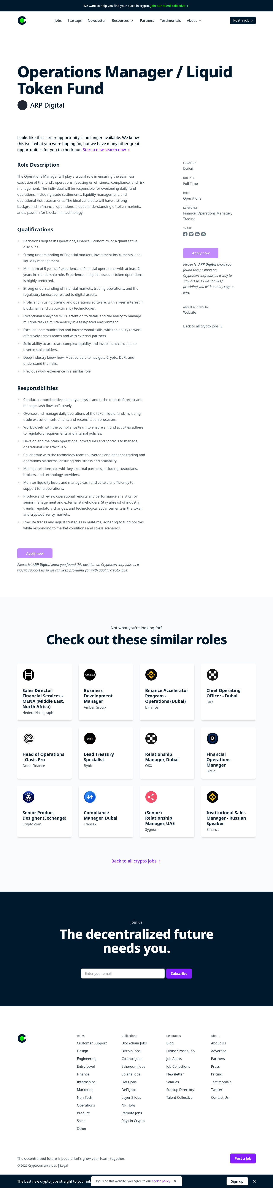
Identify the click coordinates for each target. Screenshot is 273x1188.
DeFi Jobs (129, 1089)
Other (81, 1128)
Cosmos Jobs (132, 1058)
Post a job (243, 20)
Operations (192, 198)
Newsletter (97, 20)
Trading (189, 218)
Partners (147, 20)
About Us (218, 1043)
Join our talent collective (170, 6)
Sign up (237, 1181)
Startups (75, 20)
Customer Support (92, 1043)
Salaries (172, 1082)
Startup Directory (180, 1089)
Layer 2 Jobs (131, 1097)
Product (83, 1113)
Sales (81, 1120)
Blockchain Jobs (134, 1043)
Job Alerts (174, 1058)
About (194, 20)
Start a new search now (107, 150)
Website (189, 312)
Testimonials (170, 20)
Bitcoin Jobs (131, 1051)
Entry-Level (86, 1066)
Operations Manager (214, 213)
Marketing (85, 1089)
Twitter (216, 1089)
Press (215, 1066)
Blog (170, 1043)
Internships (86, 1082)
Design (82, 1051)
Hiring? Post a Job (180, 1051)
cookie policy (161, 1181)
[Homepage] (22, 20)
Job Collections (178, 1066)
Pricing (216, 1074)
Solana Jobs (131, 1074)
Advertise (218, 1051)
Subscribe (179, 973)
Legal (64, 1165)
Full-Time (190, 183)
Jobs (58, 20)
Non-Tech (84, 1097)
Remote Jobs (132, 1113)
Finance (189, 213)
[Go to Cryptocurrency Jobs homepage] (47, 1038)
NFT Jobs (129, 1105)
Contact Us (220, 1097)
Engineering (87, 1058)
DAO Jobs (129, 1082)
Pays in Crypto (133, 1120)
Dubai (188, 168)
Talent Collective (179, 1097)
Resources (123, 20)
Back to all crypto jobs (203, 326)
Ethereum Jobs (133, 1066)
